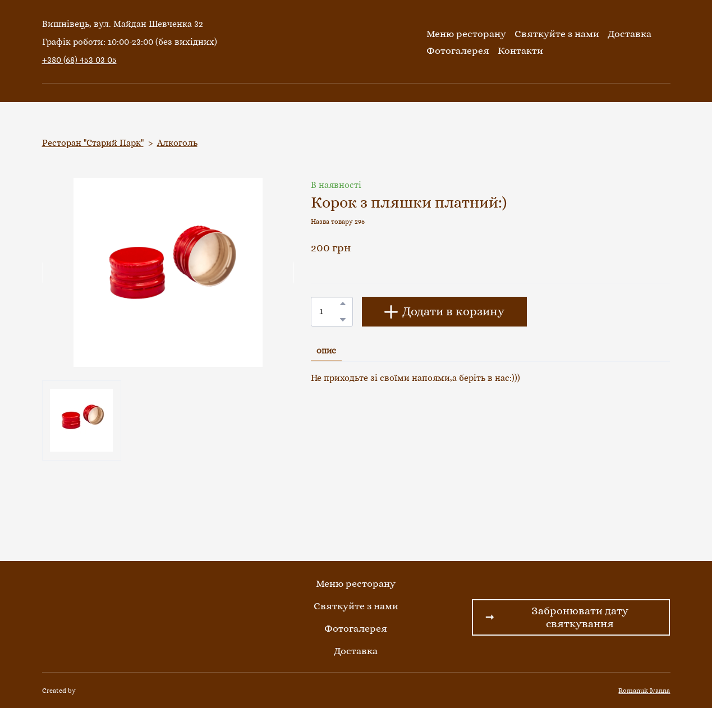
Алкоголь (177, 142)
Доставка (629, 33)
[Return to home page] (353, 42)
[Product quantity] (329, 311)
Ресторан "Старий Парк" (93, 142)
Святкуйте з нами (557, 33)
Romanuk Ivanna (644, 691)
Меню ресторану (466, 33)
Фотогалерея (457, 50)
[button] (343, 303)
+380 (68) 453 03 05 (79, 59)
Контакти (520, 50)
